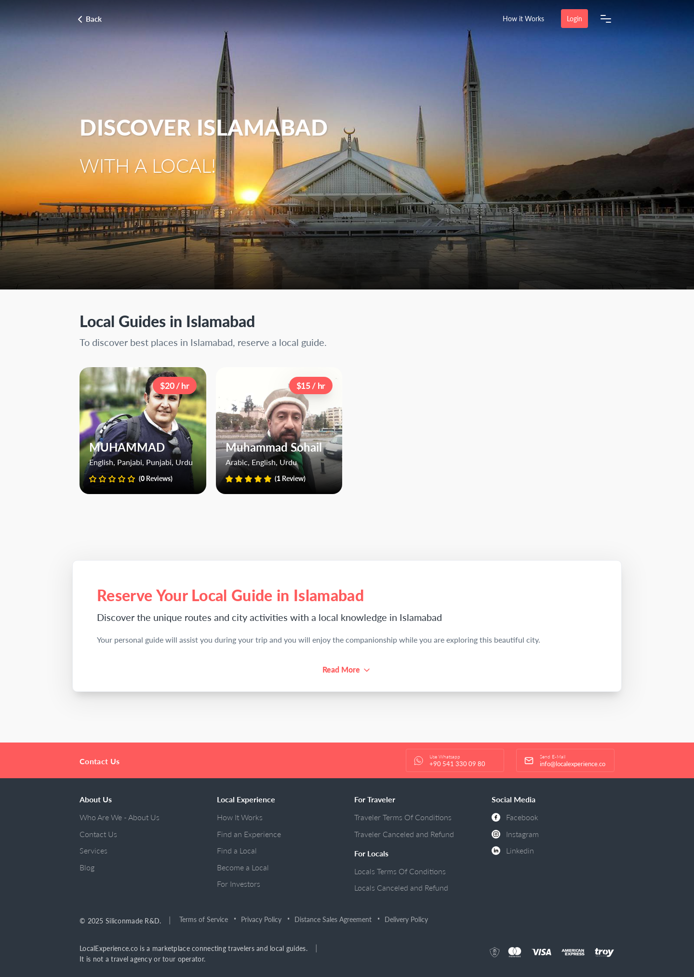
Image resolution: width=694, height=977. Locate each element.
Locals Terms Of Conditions (400, 871)
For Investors (238, 883)
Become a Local (243, 867)
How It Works (240, 817)
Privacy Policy (261, 919)
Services (93, 850)
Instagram (515, 834)
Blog (87, 867)
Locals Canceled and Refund (401, 887)
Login (574, 18)
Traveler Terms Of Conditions (403, 817)
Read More (341, 669)
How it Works (523, 18)
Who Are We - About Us (120, 817)
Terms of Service (204, 919)
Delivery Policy (406, 919)
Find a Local (237, 850)
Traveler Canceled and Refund (404, 834)
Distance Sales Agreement (333, 919)
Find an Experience (249, 834)
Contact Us (98, 834)
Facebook (515, 817)
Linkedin (513, 850)
